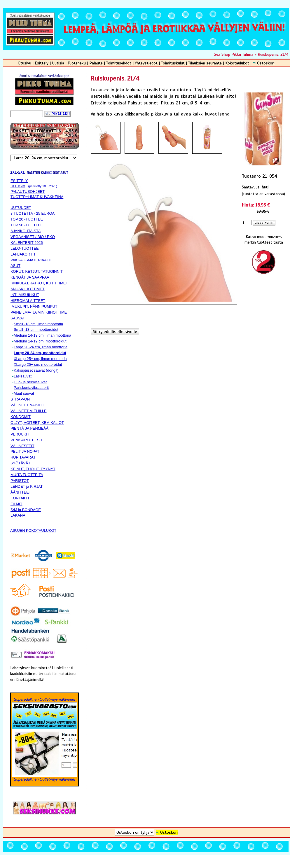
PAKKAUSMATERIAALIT (31, 260)
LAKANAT (19, 515)
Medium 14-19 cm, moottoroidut (40, 341)
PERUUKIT (20, 434)
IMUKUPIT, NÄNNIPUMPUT (34, 306)
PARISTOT (20, 480)
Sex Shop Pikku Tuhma (233, 54)
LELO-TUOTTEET (26, 248)
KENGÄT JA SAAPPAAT (31, 277)
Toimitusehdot (118, 63)
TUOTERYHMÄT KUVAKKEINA (37, 197)
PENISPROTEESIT (27, 440)
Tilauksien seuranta (205, 63)
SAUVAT (18, 318)
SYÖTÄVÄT (20, 463)
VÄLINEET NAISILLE (28, 405)
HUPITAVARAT (23, 457)
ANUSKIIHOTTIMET (28, 289)
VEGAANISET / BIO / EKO (33, 237)
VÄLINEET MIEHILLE (29, 411)
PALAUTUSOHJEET (28, 191)
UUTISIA (18, 186)
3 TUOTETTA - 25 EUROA (33, 213)
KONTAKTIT (21, 498)
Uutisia (58, 63)
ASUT (15, 265)
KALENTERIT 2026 (27, 242)
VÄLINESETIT (22, 446)
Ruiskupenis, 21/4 (273, 54)
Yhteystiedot (146, 63)
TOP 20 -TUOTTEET (28, 219)
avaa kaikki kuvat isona (205, 114)
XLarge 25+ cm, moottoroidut (38, 364)
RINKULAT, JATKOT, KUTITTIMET (39, 283)
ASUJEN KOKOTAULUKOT (33, 530)
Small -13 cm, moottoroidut (36, 329)
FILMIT (16, 504)
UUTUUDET (21, 207)
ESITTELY (19, 181)
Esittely (41, 63)
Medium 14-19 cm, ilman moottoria (42, 335)
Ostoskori (266, 63)
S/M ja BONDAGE (26, 510)
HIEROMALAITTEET (28, 300)
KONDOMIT (21, 417)
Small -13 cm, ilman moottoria (38, 324)
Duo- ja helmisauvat (30, 382)
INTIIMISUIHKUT (25, 295)
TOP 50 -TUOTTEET (28, 225)
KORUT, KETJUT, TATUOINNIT (37, 271)
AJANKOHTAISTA (26, 231)
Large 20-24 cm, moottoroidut (40, 353)
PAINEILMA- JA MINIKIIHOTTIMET (40, 312)
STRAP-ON (20, 399)
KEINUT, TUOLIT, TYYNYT (33, 469)
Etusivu (24, 63)
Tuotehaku (77, 63)
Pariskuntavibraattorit (31, 387)
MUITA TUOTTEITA (27, 475)
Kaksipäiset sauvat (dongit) (36, 370)
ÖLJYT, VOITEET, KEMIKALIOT (37, 422)
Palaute (96, 63)
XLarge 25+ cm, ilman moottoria (40, 358)
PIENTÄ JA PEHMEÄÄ (29, 428)
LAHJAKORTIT (23, 254)
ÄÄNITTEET (21, 492)
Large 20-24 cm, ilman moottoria (40, 347)
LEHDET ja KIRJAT (27, 486)
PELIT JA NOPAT (25, 451)
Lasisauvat (23, 376)
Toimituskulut (173, 63)
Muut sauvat (24, 393)
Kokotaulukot (237, 63)
